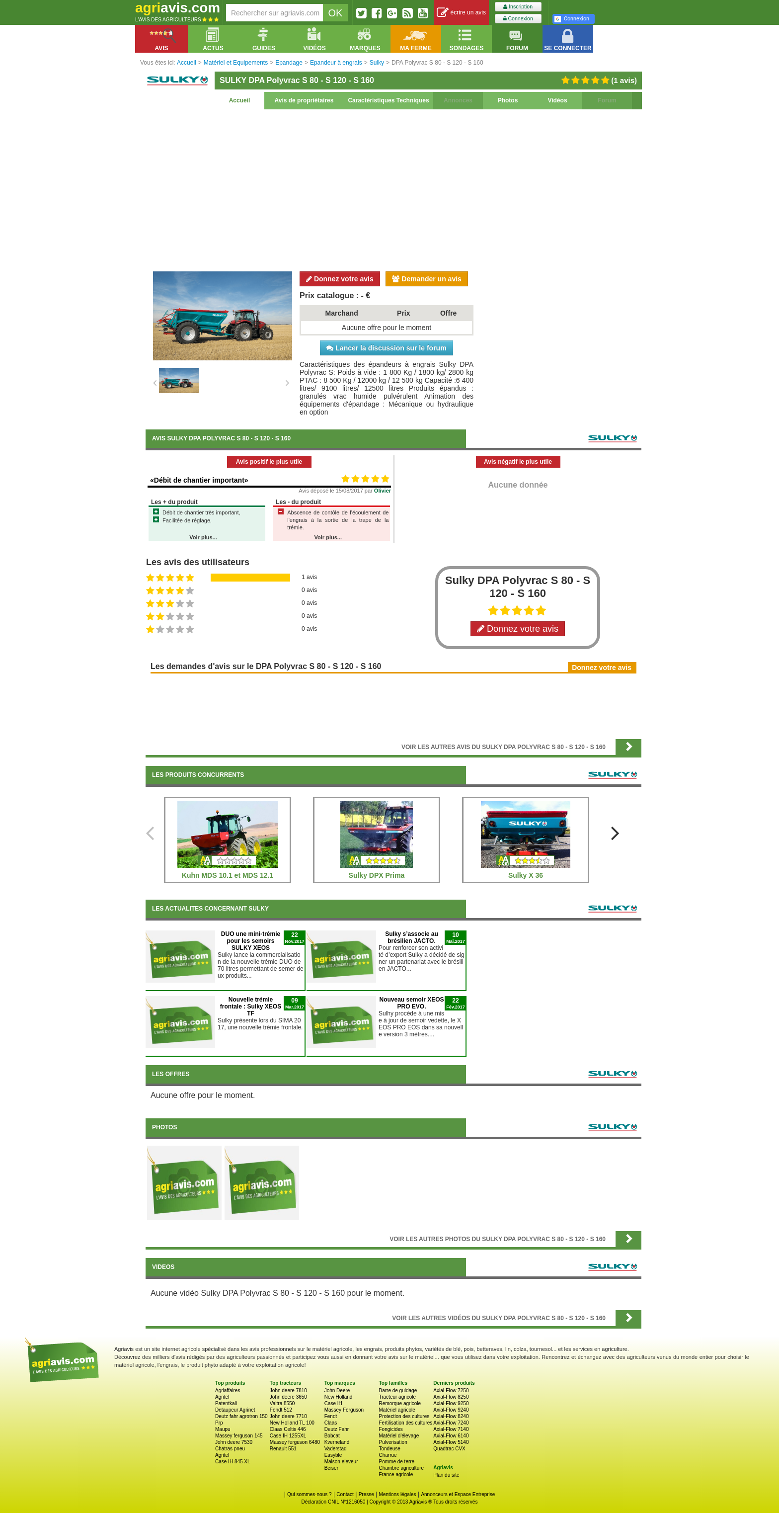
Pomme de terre (396, 1461)
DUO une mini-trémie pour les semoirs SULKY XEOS (250, 940)
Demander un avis (427, 279)
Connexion (518, 18)
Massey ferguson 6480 (295, 1442)
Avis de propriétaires (304, 100)
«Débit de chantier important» (199, 480)
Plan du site (446, 1475)
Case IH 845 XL (232, 1461)
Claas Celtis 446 (288, 1429)
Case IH (333, 1403)
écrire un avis (461, 12)
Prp (219, 1423)
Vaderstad (335, 1448)
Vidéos (557, 100)
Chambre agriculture (401, 1468)
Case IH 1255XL (288, 1435)
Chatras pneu (230, 1448)
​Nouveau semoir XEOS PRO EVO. (411, 1003)
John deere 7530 (233, 1442)
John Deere (337, 1390)
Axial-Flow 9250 (450, 1403)
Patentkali (226, 1403)
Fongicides (390, 1429)
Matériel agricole (397, 1410)
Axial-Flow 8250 (450, 1397)
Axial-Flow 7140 (450, 1429)
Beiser (331, 1468)
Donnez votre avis (340, 279)
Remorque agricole (400, 1403)
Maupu (223, 1429)
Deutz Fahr (336, 1429)
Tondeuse (389, 1448)
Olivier (382, 491)
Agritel (222, 1397)
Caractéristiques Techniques (388, 100)
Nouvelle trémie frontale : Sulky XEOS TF (250, 1006)
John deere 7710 (288, 1416)
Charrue (387, 1455)
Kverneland (337, 1442)
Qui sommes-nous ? (309, 1494)
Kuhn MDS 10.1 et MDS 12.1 (227, 875)
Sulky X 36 (525, 875)
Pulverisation (393, 1442)
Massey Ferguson (344, 1410)
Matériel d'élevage (399, 1435)
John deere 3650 (288, 1397)
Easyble (333, 1455)
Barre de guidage (398, 1390)
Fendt (330, 1416)
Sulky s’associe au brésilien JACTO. (411, 937)
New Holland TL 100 (292, 1423)
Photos (508, 100)
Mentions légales (397, 1494)
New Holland (338, 1397)
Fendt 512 (281, 1410)
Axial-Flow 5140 (450, 1442)
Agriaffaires (227, 1390)
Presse (366, 1494)
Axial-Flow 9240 (450, 1410)
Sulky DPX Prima (377, 875)
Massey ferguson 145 (239, 1435)
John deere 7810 (288, 1390)
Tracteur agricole (397, 1397)
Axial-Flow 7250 (450, 1390)
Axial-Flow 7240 (450, 1423)
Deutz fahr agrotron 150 (241, 1416)
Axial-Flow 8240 (450, 1416)
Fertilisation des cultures (405, 1423)
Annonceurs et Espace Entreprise (458, 1494)
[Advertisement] (393, 188)
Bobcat (332, 1435)
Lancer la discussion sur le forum (386, 348)
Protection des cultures (404, 1416)
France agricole (396, 1474)
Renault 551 (283, 1448)
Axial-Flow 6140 (450, 1435)
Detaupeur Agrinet (235, 1410)
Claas (330, 1423)
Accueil (239, 100)
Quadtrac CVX (449, 1448)
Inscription (518, 6)
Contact (344, 1494)
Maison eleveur (341, 1461)
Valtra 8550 (282, 1403)
